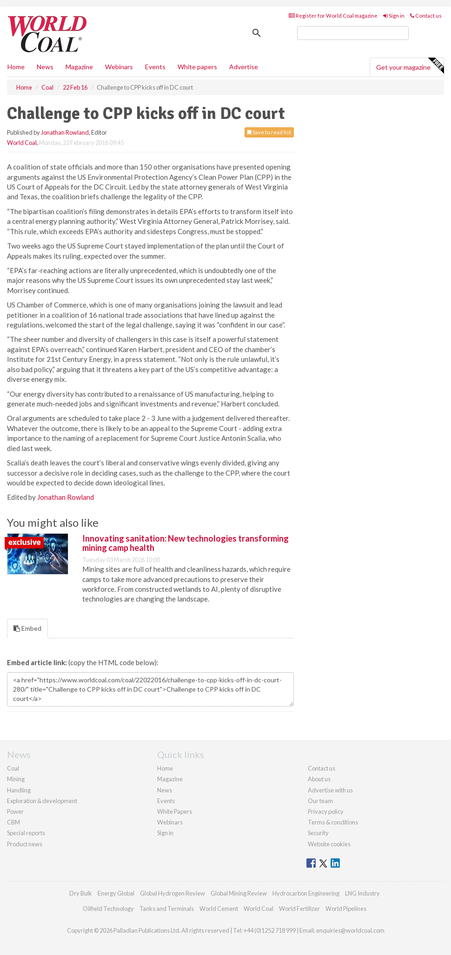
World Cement (218, 908)
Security (318, 833)
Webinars (119, 67)
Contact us (426, 16)
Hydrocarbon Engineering (305, 893)
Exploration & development (42, 801)
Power (15, 811)
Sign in (394, 16)
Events (155, 67)
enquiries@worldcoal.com (350, 930)
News (164, 790)
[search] (353, 33)
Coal (13, 768)
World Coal (22, 142)
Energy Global (116, 893)
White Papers (174, 811)
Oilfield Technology (108, 908)
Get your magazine (410, 66)
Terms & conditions (333, 822)
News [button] (45, 67)
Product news (24, 844)
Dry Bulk (80, 893)
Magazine (79, 67)
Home (16, 67)
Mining (16, 779)
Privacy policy (326, 811)
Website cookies (329, 844)
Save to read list (269, 132)
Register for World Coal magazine (333, 16)
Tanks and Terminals (166, 908)
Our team (320, 801)
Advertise (243, 67)
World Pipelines (345, 908)
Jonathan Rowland (65, 132)
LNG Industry (362, 893)
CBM (13, 822)
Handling (19, 790)
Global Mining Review (239, 893)
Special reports (26, 833)
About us (319, 779)
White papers (197, 67)
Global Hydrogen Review (172, 893)
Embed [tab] (27, 628)
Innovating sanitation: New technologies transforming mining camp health (185, 543)
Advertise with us (330, 790)
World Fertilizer (299, 908)
